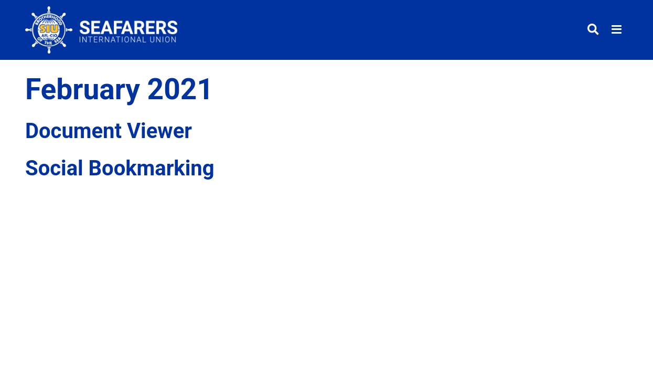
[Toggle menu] (616, 30)
